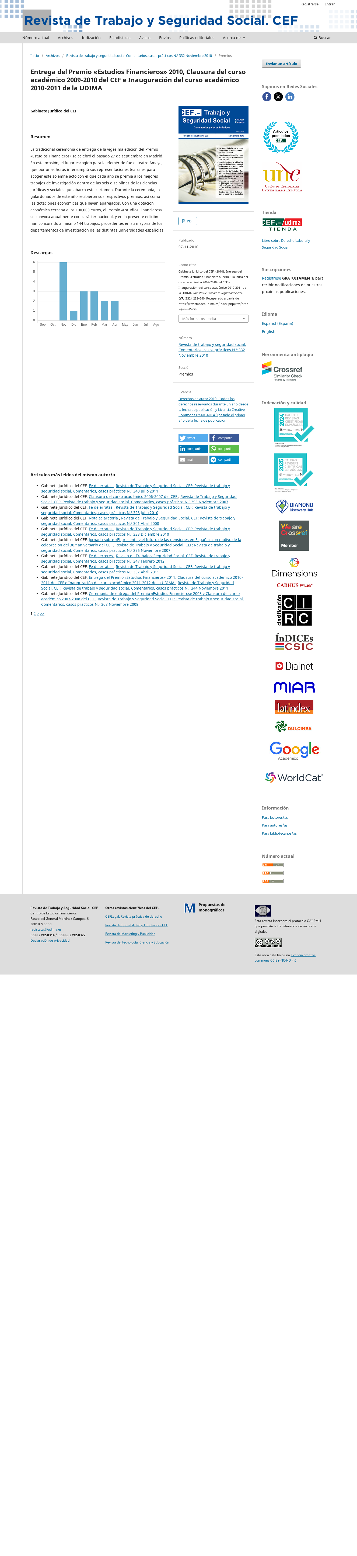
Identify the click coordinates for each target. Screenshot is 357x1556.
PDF (189, 221)
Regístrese (271, 278)
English (268, 331)
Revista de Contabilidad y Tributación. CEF (136, 925)
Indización (91, 37)
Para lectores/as (275, 817)
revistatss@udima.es (46, 929)
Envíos (165, 37)
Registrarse (309, 4)
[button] (193, 438)
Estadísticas (120, 37)
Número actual (35, 37)
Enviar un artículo (281, 63)
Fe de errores (101, 555)
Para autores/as (275, 825)
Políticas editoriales (196, 37)
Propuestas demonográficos (212, 907)
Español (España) (277, 323)
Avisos (144, 37)
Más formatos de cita (199, 318)
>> (42, 613)
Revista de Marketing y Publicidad (130, 933)
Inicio (34, 55)
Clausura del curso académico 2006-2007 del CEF (133, 496)
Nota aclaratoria (104, 518)
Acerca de (232, 37)
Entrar (330, 4)
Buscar (322, 37)
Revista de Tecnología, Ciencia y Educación (137, 942)
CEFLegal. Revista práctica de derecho (133, 916)
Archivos (65, 37)
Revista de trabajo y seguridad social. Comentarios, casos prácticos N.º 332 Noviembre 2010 (139, 55)
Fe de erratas (101, 485)
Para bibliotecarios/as (279, 833)
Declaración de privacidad (49, 940)
